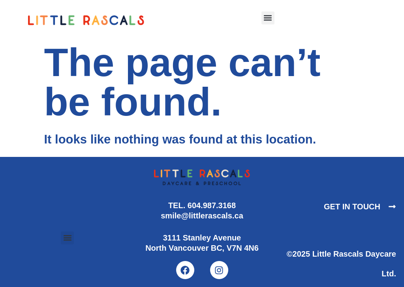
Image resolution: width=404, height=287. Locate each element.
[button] (267, 17)
